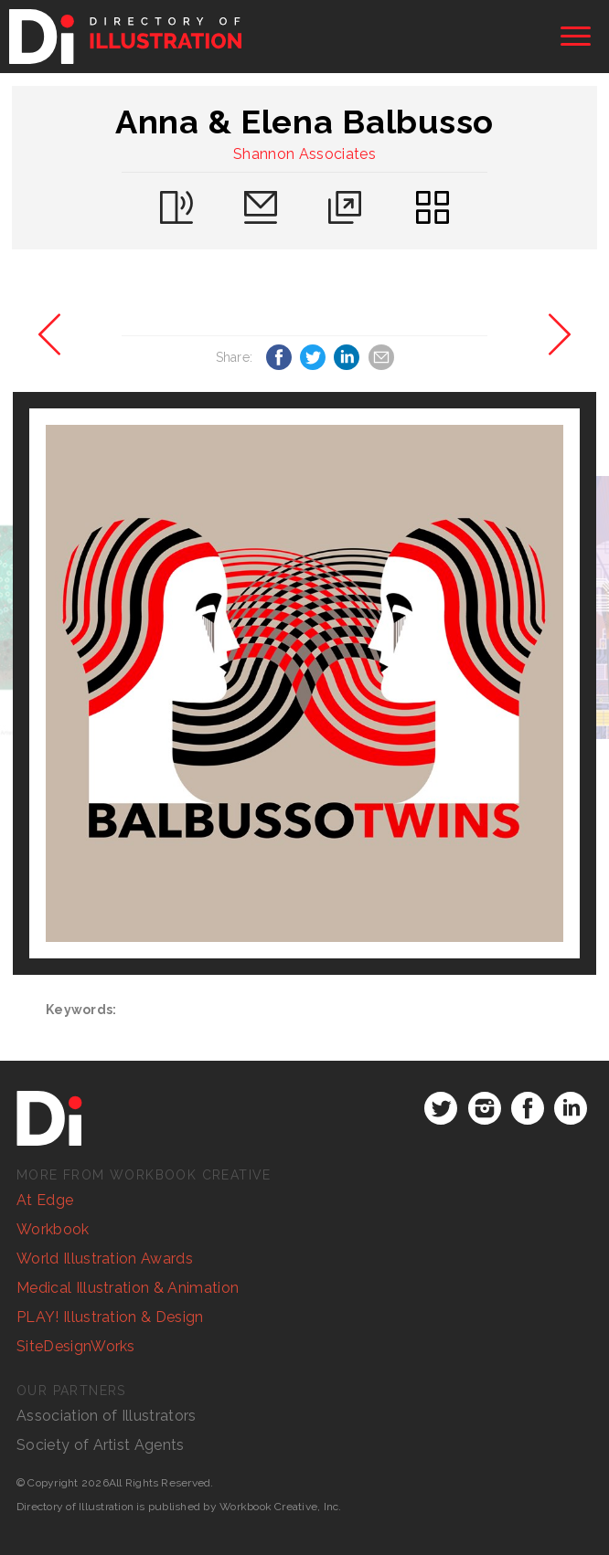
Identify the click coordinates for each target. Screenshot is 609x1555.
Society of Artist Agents (100, 1445)
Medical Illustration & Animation (127, 1287)
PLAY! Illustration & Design (110, 1317)
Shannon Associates (304, 154)
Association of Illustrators (106, 1415)
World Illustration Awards (104, 1258)
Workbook (53, 1229)
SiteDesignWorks (75, 1346)
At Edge (44, 1200)
